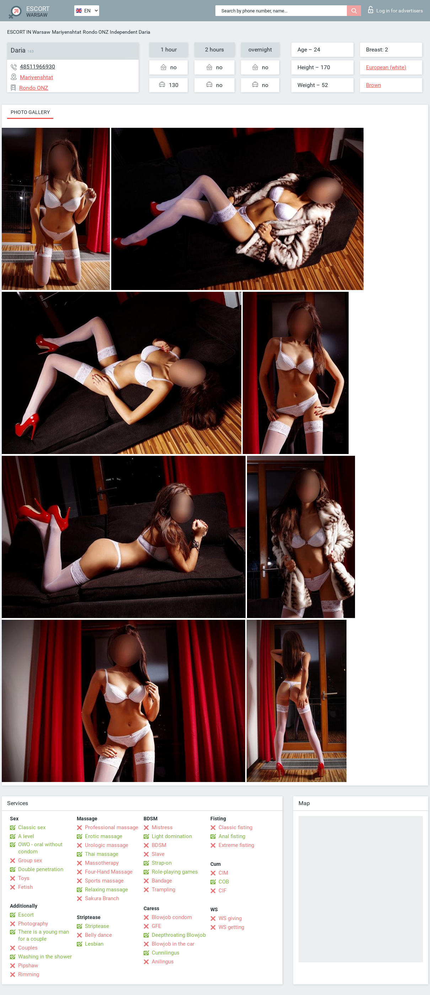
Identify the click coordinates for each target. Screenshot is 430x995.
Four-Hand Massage (109, 872)
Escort (26, 915)
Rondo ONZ (95, 32)
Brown (373, 85)
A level (26, 836)
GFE (156, 926)
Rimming (28, 974)
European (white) (386, 67)
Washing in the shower (45, 956)
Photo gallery (30, 112)
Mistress (162, 827)
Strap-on (162, 863)
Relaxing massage (106, 889)
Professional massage (111, 827)
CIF (222, 890)
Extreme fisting (236, 845)
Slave (158, 854)
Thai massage (101, 854)
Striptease (97, 926)
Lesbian (94, 944)
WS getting (231, 927)
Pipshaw (28, 965)
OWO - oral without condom (40, 848)
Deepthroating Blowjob (179, 935)
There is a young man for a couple (43, 935)
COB (224, 882)
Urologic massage (106, 845)
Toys (23, 878)
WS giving (230, 918)
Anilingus (163, 961)
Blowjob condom (172, 917)
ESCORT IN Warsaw (28, 32)
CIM (223, 873)
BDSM (159, 845)
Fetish (25, 887)
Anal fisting (232, 836)
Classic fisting (235, 827)
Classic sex (31, 827)
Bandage (162, 881)
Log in (395, 9)
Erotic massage (103, 836)
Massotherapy (102, 863)
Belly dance (98, 935)
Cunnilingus (165, 953)
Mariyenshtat (66, 32)
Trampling (163, 889)
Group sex (30, 860)
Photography (33, 923)
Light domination (172, 836)
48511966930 (37, 66)
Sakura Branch (102, 898)
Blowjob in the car (173, 944)
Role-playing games (175, 872)
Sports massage (104, 881)
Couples (28, 948)
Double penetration (40, 869)
